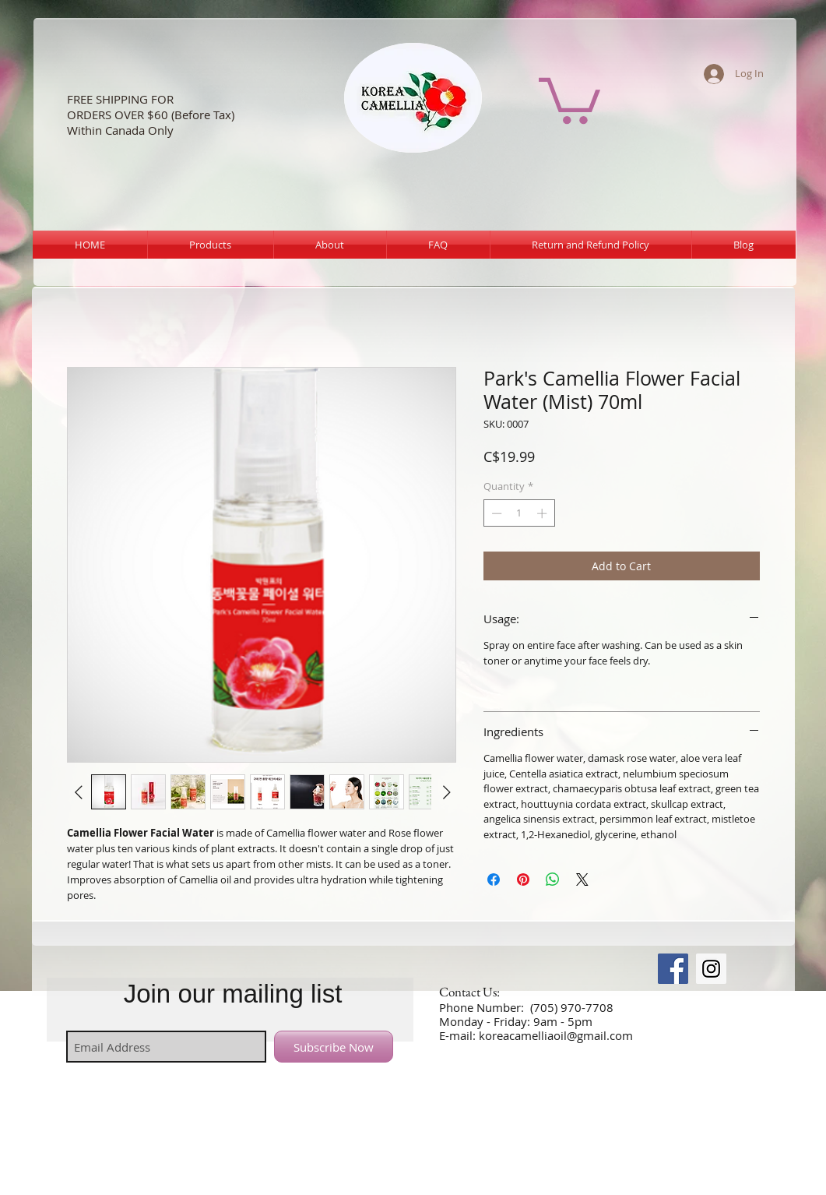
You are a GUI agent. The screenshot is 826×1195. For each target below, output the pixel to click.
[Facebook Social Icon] (673, 969)
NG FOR (154, 99)
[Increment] (543, 513)
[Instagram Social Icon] (711, 969)
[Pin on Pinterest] (523, 879)
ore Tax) (213, 114)
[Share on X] (582, 879)
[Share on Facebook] (493, 879)
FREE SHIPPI (99, 99)
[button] (569, 98)
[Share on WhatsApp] (552, 879)
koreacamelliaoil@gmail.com (556, 1035)
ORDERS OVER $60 (117, 114)
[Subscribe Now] (333, 1047)
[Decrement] (495, 513)
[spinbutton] (519, 513)
